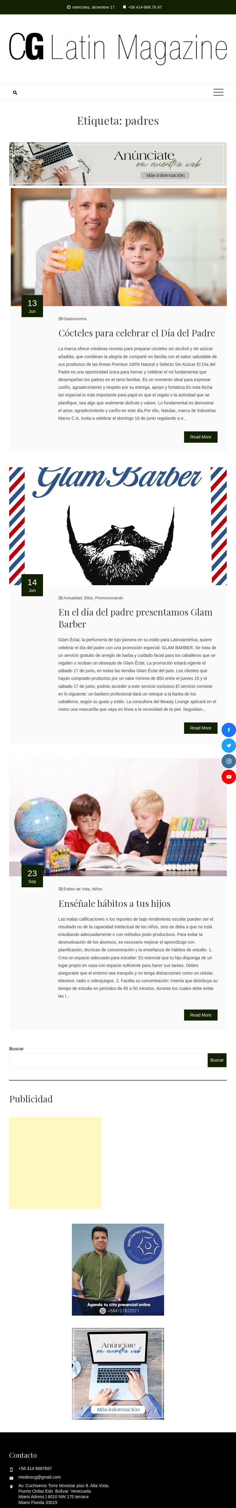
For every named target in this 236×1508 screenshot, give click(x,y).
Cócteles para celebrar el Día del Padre (136, 333)
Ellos (88, 598)
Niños (97, 889)
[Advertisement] (55, 1163)
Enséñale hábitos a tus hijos (114, 903)
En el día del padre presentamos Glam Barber (135, 618)
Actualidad (72, 598)
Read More (200, 436)
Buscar (16, 1048)
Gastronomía (74, 318)
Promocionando (109, 598)
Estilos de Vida (76, 889)
